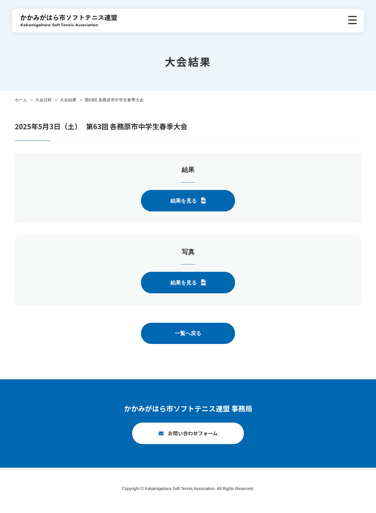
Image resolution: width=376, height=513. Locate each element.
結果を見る (183, 201)
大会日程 (43, 99)
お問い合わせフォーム (193, 436)
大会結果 (68, 99)
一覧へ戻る (188, 333)
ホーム (21, 99)
